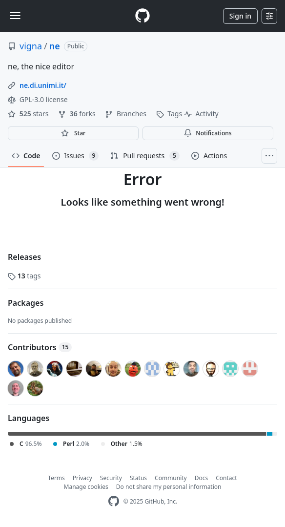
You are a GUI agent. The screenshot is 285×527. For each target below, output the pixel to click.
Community (171, 478)
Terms (56, 478)
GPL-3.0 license (38, 99)
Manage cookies (86, 487)
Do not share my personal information (169, 487)
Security (111, 478)
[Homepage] (142, 16)
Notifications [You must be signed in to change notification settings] (207, 133)
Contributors (40, 347)
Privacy (82, 478)
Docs (201, 478)
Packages (25, 302)
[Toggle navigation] (15, 15)
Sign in (240, 16)
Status (138, 478)
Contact (226, 478)
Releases (24, 257)
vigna (31, 46)
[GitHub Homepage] (114, 501)
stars (29, 113)
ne (54, 46)
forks (77, 113)
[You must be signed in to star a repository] (73, 133)
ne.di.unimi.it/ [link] (43, 85)
